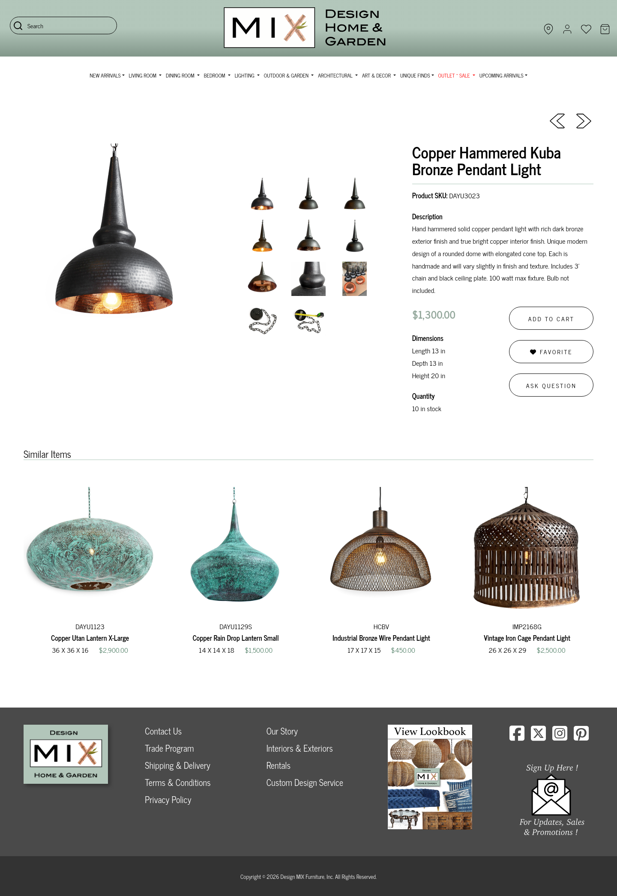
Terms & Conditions (177, 782)
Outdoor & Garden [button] (287, 75)
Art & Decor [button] (377, 75)
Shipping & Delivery (177, 765)
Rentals (279, 765)
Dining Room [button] (181, 75)
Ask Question (551, 385)
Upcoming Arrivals (501, 75)
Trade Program (169, 748)
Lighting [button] (245, 75)
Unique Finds (415, 75)
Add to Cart (551, 318)
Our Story (282, 731)
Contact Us (163, 731)
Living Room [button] (143, 75)
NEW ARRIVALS (105, 75)
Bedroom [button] (215, 75)
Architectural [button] (336, 75)
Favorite (551, 351)
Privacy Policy (168, 799)
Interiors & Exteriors (300, 748)
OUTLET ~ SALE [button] (454, 75)
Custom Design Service (305, 782)
